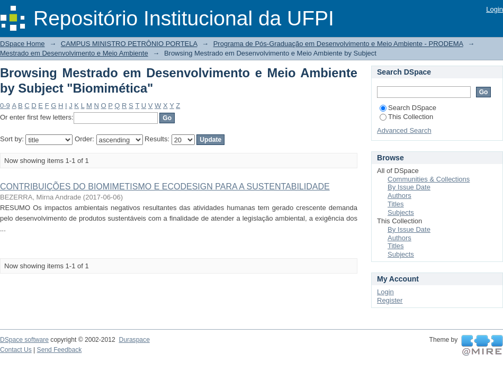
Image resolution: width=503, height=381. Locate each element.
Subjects (401, 212)
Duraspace (134, 339)
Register (389, 300)
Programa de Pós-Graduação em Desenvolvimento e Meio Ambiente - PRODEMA (338, 44)
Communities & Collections (429, 179)
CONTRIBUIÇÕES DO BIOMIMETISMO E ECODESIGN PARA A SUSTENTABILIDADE (165, 186)
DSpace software (24, 339)
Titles (396, 204)
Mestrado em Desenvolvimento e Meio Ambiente (74, 53)
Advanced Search (404, 130)
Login (494, 9)
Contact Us (16, 349)
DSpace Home (22, 44)
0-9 (5, 106)
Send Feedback (59, 349)
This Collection (406, 117)
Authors (399, 195)
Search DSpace (408, 108)
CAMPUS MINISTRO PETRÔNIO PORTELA (129, 44)
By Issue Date (409, 187)
